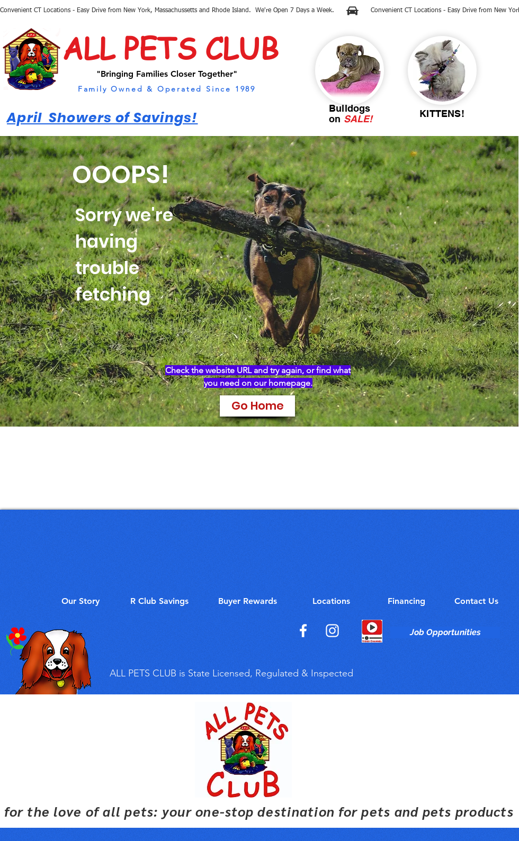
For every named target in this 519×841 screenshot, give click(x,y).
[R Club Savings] (159, 601)
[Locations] (331, 601)
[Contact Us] (476, 601)
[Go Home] (257, 406)
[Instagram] (332, 630)
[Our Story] (80, 601)
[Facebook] (303, 630)
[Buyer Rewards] (247, 601)
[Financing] (406, 601)
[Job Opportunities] (445, 632)
